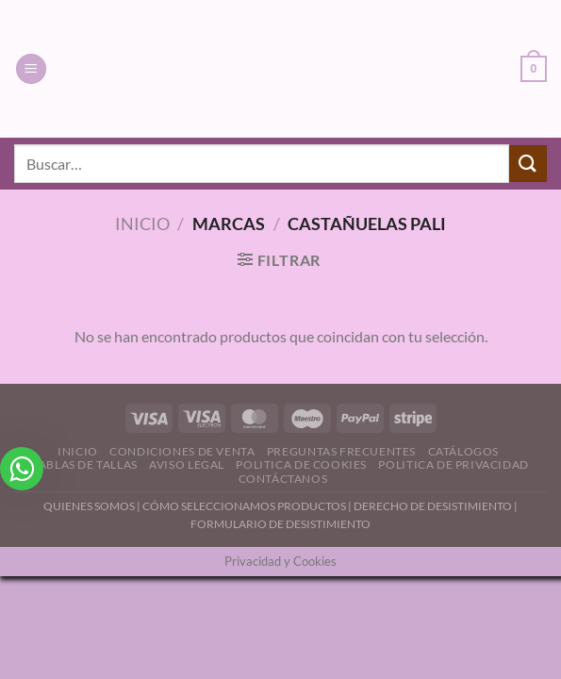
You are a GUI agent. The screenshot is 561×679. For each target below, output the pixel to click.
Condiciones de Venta (182, 451)
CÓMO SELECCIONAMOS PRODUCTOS (244, 506)
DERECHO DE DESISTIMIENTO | (436, 506)
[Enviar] (528, 163)
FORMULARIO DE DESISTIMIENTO (280, 524)
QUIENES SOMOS (89, 506)
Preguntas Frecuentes (341, 451)
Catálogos (464, 451)
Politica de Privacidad (453, 464)
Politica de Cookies (301, 464)
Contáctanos (283, 479)
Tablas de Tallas (85, 464)
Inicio (142, 223)
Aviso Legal (186, 464)
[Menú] (31, 69)
